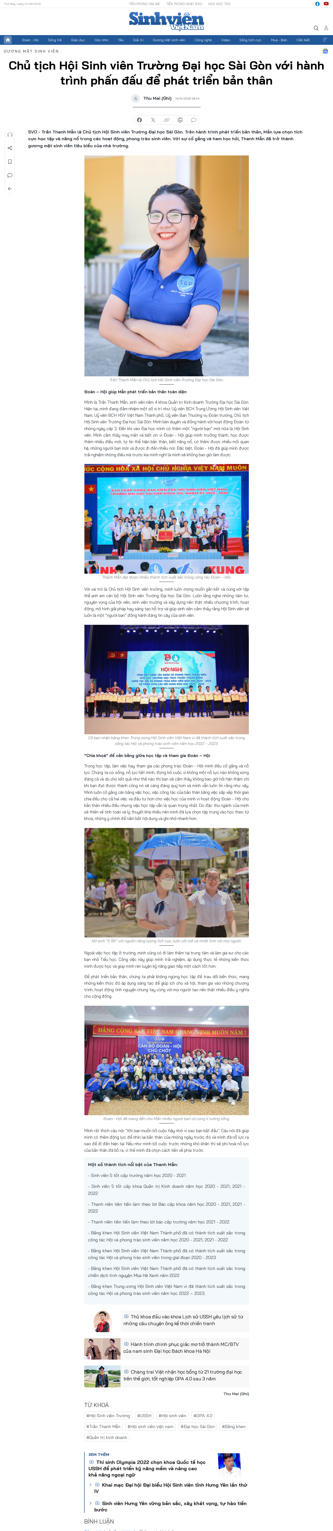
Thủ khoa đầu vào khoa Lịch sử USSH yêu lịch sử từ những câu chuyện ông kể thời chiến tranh (183, 1320)
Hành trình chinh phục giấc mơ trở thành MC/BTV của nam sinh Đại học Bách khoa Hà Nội (181, 1347)
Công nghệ (203, 40)
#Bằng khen (234, 1426)
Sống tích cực (250, 40)
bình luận (194, 120)
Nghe (10, 135)
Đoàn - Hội (30, 40)
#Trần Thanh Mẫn (103, 1426)
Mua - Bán (279, 40)
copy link (167, 120)
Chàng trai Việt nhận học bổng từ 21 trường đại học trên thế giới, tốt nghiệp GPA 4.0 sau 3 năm (182, 1375)
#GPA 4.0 (203, 1415)
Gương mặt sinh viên (169, 40)
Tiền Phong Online (144, 4)
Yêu (121, 40)
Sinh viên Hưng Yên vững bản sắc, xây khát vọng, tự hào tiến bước (170, 1506)
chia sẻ (139, 120)
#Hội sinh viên (172, 1415)
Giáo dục (78, 40)
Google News (325, 51)
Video (225, 40)
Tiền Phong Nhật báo (184, 4)
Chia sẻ (10, 148)
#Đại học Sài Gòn (198, 1426)
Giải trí (138, 40)
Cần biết (303, 40)
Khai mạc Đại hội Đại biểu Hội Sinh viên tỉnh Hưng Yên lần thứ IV (170, 1488)
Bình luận (10, 175)
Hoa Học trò (219, 4)
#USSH (144, 1415)
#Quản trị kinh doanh (106, 1437)
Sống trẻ (55, 40)
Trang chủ (8, 40)
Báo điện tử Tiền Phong (166, 21)
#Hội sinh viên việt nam (150, 1426)
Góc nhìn (101, 40)
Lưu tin (10, 162)
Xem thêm (325, 40)
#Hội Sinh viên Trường (108, 1415)
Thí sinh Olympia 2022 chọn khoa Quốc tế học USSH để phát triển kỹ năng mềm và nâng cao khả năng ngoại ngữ (147, 1468)
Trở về (10, 189)
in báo (180, 120)
